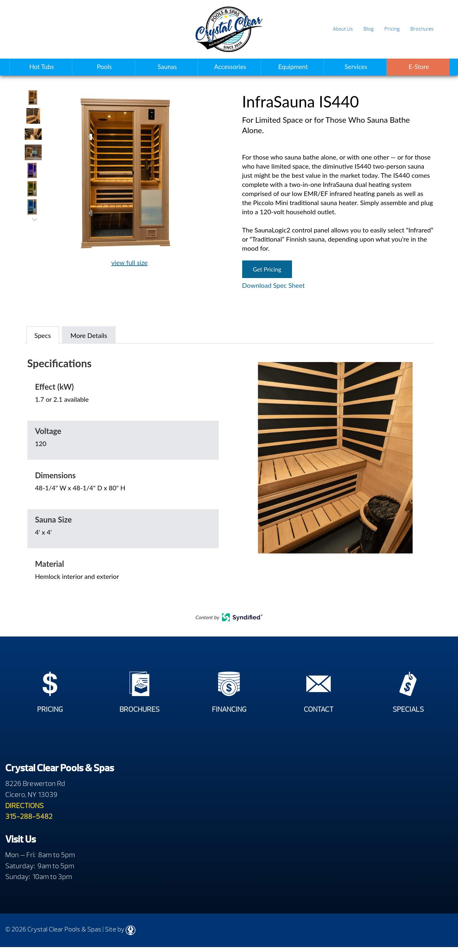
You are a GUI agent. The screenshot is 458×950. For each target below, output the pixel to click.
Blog (369, 29)
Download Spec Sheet (273, 285)
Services (356, 66)
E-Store (419, 66)
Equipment (293, 66)
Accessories (230, 66)
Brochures (422, 29)
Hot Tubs (41, 66)
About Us (343, 29)
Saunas (167, 66)
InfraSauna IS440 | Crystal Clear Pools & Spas (229, 29)
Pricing (392, 29)
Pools (104, 66)
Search (445, 29)
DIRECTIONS (24, 808)
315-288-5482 (28, 819)
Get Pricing (267, 269)
